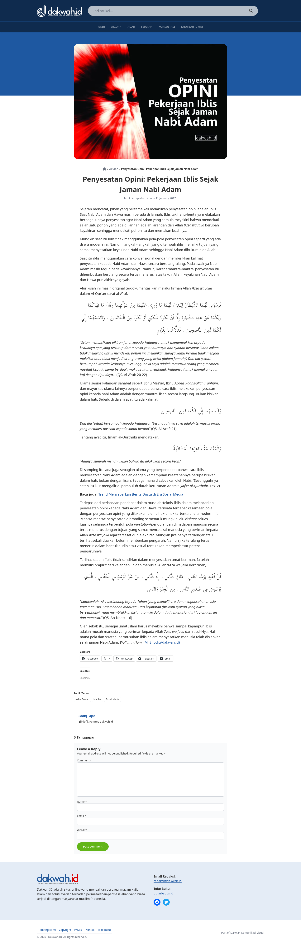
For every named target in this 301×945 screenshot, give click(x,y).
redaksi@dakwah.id (168, 881)
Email (81, 816)
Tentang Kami (47, 930)
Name (82, 801)
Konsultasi (167, 26)
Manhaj (97, 699)
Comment (84, 760)
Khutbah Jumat (192, 26)
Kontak (90, 930)
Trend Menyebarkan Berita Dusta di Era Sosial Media (140, 494)
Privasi (78, 930)
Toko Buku (104, 930)
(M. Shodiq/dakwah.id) (162, 642)
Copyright (65, 930)
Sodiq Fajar (87, 716)
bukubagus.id (163, 893)
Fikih (101, 26)
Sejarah (146, 26)
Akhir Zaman (82, 699)
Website (82, 830)
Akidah (116, 26)
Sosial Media (112, 699)
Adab (131, 26)
